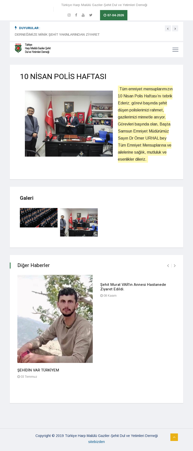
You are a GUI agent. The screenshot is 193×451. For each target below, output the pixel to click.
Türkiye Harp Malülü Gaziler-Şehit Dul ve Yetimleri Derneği (104, 5)
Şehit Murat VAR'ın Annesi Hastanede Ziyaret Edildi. (133, 287)
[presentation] (168, 28)
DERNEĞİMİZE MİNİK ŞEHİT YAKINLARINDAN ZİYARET (57, 34)
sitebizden (96, 442)
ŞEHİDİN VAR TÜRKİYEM (38, 370)
